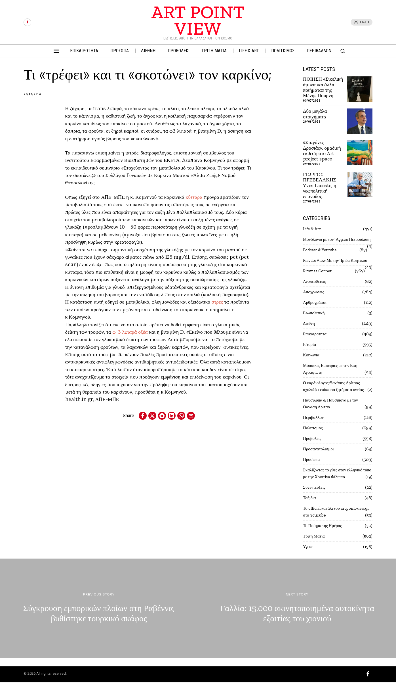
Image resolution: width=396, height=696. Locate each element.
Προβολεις (313, 452)
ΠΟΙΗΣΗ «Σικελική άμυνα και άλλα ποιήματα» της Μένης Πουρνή (323, 87)
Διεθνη (309, 337)
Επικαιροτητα (315, 347)
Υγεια (308, 560)
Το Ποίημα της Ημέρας (324, 539)
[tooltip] (27, 22)
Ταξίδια (310, 511)
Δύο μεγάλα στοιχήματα (315, 114)
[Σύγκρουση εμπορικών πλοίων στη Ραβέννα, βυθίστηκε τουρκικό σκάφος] (99, 621)
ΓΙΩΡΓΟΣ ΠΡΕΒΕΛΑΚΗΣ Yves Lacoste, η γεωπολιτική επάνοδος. (319, 185)
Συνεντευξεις (315, 500)
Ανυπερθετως (315, 295)
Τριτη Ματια (315, 549)
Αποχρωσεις (314, 305)
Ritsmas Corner (318, 284)
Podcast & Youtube (322, 256)
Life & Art (313, 228)
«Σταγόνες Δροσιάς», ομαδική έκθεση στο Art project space (322, 151)
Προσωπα (312, 473)
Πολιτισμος (313, 441)
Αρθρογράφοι (315, 316)
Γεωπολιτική (314, 326)
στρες (217, 301)
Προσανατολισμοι (319, 462)
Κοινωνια (312, 368)
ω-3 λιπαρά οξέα (130, 332)
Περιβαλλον (314, 431)
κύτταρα (194, 197)
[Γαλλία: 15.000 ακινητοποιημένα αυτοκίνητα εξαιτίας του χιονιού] (297, 621)
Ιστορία (310, 358)
